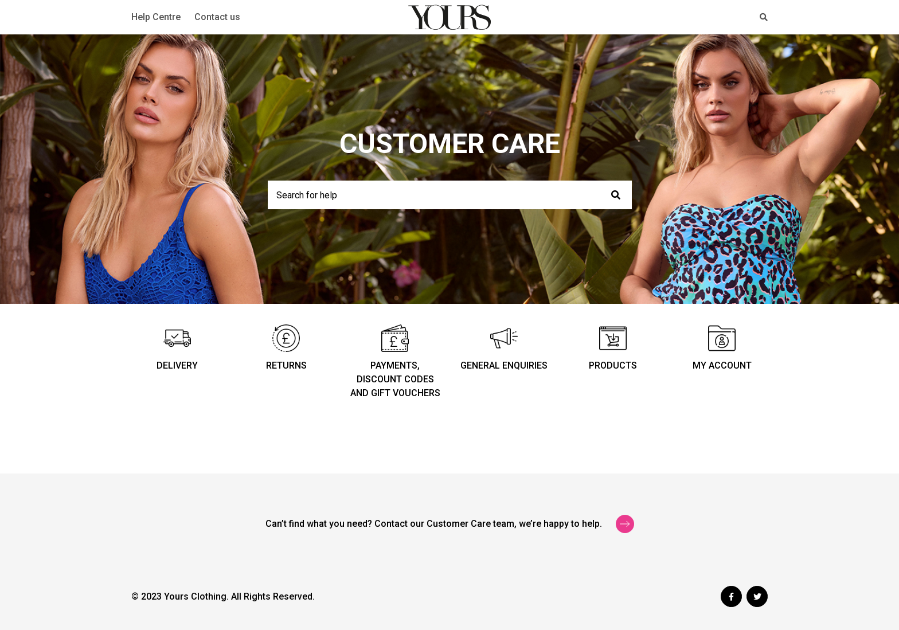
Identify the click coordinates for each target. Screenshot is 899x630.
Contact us (217, 16)
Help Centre (156, 16)
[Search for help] (450, 195)
